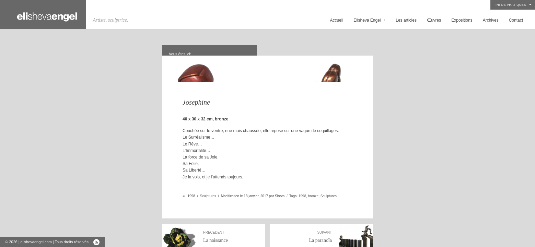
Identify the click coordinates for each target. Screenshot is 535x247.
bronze (313, 187)
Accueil (336, 20)
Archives (491, 20)
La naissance (230, 228)
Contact (516, 20)
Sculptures (208, 187)
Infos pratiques (511, 5)
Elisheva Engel (369, 20)
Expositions (461, 20)
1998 (302, 187)
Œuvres (434, 20)
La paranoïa (304, 228)
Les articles (406, 20)
